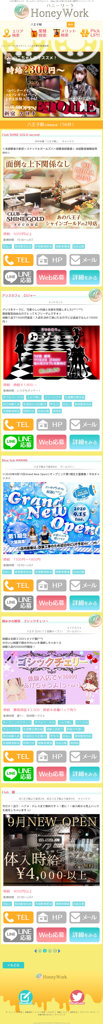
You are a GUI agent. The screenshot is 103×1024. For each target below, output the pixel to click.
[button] (8, 90)
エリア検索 (18, 1012)
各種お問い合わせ (45, 1014)
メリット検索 (40, 1012)
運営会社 (73, 1012)
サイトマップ (60, 1014)
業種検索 (28, 1012)
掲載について (62, 1012)
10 (55, 951)
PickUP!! (51, 1012)
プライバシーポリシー (88, 1012)
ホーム (8, 1012)
